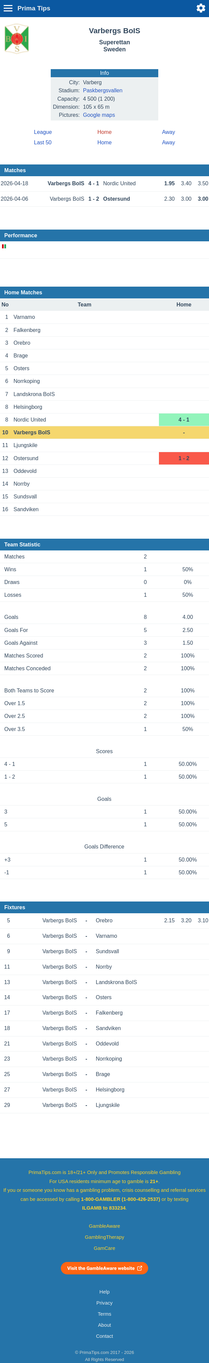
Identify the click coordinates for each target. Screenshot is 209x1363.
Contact (104, 1336)
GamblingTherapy (104, 1237)
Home (104, 142)
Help (104, 1292)
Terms (104, 1314)
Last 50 (42, 142)
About (104, 1325)
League (43, 132)
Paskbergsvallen (102, 90)
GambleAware (104, 1226)
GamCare (104, 1248)
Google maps (99, 115)
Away (168, 132)
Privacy (104, 1303)
